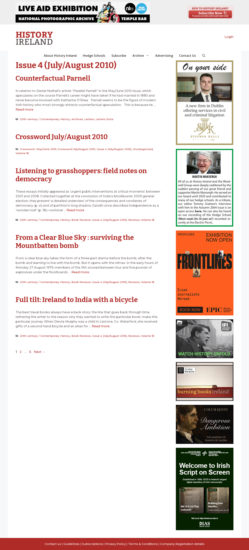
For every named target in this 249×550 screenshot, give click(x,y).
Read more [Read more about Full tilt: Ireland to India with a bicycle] (101, 326)
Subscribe (118, 55)
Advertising (164, 55)
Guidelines (72, 544)
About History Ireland (60, 55)
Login (228, 37)
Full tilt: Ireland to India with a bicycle (77, 300)
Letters (89, 119)
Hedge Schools (94, 55)
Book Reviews (81, 219)
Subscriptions (92, 544)
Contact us (53, 544)
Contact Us (187, 55)
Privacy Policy (115, 544)
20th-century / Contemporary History (45, 119)
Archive (142, 55)
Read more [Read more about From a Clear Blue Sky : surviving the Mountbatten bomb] (80, 272)
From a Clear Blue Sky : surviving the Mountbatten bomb (75, 241)
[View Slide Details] (83, 12)
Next (39, 352)
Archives (77, 119)
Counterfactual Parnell (53, 78)
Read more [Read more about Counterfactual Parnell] (24, 109)
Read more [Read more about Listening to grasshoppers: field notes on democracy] (75, 210)
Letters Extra (104, 119)
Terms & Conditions (143, 544)
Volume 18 (22, 153)
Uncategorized (143, 149)
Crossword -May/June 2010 (38, 149)
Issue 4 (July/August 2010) (114, 149)
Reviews (134, 219)
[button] (203, 55)
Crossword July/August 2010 (62, 137)
